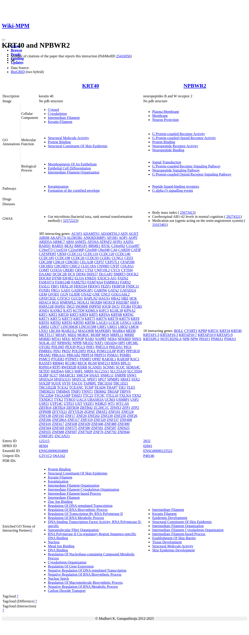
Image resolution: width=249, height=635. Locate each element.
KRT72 (55, 319)
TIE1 (122, 387)
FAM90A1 (111, 282)
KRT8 (135, 319)
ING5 (71, 306)
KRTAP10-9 (207, 335)
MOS (105, 335)
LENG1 (126, 323)
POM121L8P (106, 351)
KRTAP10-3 (169, 335)
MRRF (129, 335)
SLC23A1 (101, 371)
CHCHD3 (61, 266)
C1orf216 (60, 250)
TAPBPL (89, 383)
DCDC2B (60, 274)
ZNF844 (124, 432)
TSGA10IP (62, 395)
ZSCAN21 (62, 436)
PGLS (80, 347)
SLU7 (53, 375)
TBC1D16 (104, 383)
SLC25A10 (118, 371)
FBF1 (55, 286)
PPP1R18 (133, 351)
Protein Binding (59, 142)
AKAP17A (58, 238)
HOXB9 (96, 302)
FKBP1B (118, 286)
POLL (91, 351)
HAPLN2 (91, 298)
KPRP (202, 331)
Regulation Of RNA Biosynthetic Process (78, 510)
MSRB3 (45, 339)
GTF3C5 (63, 298)
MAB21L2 (69, 331)
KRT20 (63, 314)
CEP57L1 (112, 262)
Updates (17, 62)
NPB (185, 339)
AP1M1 (112, 238)
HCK (133, 298)
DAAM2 (45, 274)
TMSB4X (63, 391)
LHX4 (137, 323)
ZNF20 (81, 416)
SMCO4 (82, 375)
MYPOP (78, 339)
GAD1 (66, 290)
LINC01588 (87, 327)
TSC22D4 (46, 395)
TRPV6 (125, 391)
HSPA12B (46, 306)
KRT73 (67, 319)
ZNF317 (73, 420)
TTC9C (99, 395)
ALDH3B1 (74, 238)
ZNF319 (86, 420)
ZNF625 (123, 428)
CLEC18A (88, 266)
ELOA (79, 278)
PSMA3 (230, 339)
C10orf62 (118, 246)
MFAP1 (61, 335)
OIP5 (121, 343)
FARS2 (125, 282)
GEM (43, 294)
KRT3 (74, 314)
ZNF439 (84, 424)
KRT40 (90, 86)
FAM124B (62, 282)
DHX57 (92, 274)
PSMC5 (44, 359)
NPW (194, 339)
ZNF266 (45, 420)
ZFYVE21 (59, 412)
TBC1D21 (120, 383)
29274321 (233, 216)
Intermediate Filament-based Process (74, 493)
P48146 (148, 456)
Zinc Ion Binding (60, 502)
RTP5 (56, 367)
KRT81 (44, 323)
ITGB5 (137, 306)
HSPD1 (60, 306)
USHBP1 (122, 399)
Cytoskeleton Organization (67, 562)
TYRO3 (70, 399)
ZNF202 (94, 416)
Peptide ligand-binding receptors (175, 186)
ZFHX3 (115, 408)
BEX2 (68, 246)
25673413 (187, 212)
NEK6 (112, 339)
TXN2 (136, 395)
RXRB (82, 367)
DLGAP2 (106, 274)
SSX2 (135, 379)
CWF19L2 (102, 270)
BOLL (178, 331)
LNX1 (43, 331)
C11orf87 (133, 246)
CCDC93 (92, 258)
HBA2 (115, 298)
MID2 (72, 335)
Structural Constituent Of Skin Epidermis (77, 146)
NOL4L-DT (47, 343)
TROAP (113, 391)
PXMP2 (85, 359)
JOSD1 (44, 310)
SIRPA (88, 371)
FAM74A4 (95, 282)
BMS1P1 (81, 246)
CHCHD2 (46, 266)
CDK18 (58, 262)
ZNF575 (71, 428)
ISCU (116, 306)
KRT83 (67, 323)
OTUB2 (45, 347)
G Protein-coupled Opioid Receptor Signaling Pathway (191, 174)
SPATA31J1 (62, 379)
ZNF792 (110, 432)
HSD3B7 (122, 302)
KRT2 (53, 314)
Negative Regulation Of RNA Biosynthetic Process (85, 574)
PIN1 (57, 351)
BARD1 (57, 246)
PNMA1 (217, 339)
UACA (81, 399)
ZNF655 (45, 432)
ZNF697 (71, 432)
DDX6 (81, 274)
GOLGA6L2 (120, 294)
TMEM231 (47, 391)
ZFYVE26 (75, 412)
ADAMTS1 (91, 234)
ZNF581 (97, 428)
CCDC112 (74, 254)
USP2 (134, 399)
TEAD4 (100, 387)
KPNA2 (130, 310)
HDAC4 (45, 302)
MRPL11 (116, 335)
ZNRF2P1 (46, 436)
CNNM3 (103, 266)
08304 (43, 446)
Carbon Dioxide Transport (67, 591)
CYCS (115, 270)
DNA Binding (58, 550)
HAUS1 (104, 298)
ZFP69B (45, 412)
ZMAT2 (101, 412)
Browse (16, 50)
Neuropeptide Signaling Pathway (176, 170)
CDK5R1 (72, 262)
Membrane (160, 116)
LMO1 (112, 327)
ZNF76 (98, 432)
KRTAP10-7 (188, 335)
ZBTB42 (86, 408)
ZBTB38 (72, 408)
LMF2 (101, 327)
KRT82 (55, 323)
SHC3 (69, 371)
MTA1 (56, 339)
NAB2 (89, 339)
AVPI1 (117, 242)
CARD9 (124, 250)
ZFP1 (126, 408)
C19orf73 (46, 250)
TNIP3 (76, 391)
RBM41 (58, 363)
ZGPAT (89, 412)
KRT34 (225, 331)
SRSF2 (125, 379)
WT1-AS (122, 404)
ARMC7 (59, 242)
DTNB (57, 278)
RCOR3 (71, 363)
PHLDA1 (116, 347)
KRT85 (78, 323)
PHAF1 (204, 339)
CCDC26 (77, 258)
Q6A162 (59, 456)
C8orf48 (104, 250)
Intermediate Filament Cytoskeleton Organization (83, 489)
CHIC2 (74, 266)
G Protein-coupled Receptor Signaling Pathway (186, 166)
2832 (146, 441)
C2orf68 (91, 250)
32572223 (70, 221)
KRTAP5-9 (225, 335)
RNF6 (115, 363)
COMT (44, 270)
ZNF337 (113, 420)
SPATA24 (46, 379)
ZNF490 (123, 424)
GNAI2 (86, 294)
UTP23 (69, 404)
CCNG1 (117, 258)
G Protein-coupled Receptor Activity (178, 134)
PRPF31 (100, 355)
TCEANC (76, 387)
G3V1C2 (45, 456)
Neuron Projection (165, 120)
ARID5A (45, 242)
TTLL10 (112, 395)
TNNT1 (87, 391)
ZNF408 (126, 420)
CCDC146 (122, 254)
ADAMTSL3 (110, 234)
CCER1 (105, 258)
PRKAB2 (73, 355)
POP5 (121, 351)
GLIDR (74, 294)
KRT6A (104, 314)
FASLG (44, 286)
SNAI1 (94, 375)
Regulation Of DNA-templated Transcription (80, 506)
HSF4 (134, 302)
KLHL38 (116, 310)
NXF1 (99, 343)
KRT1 (43, 314)
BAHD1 (45, 246)
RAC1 (135, 359)
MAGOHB (86, 331)
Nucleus (54, 542)
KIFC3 (104, 310)
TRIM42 (100, 391)
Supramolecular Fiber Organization (73, 530)
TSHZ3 (76, 395)
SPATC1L (79, 379)
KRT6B (116, 314)
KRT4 (83, 314)
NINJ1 (137, 339)
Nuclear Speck (58, 578)
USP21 (44, 404)
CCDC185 (46, 258)
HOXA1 (83, 302)
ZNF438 (71, 424)
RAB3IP (123, 359)
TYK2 (58, 399)
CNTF (115, 266)
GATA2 (113, 290)
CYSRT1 (191, 331)
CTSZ (89, 270)
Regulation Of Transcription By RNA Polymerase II (85, 514)
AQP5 (132, 238)
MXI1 (66, 339)
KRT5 (93, 314)
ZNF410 (45, 424)
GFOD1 (53, 294)
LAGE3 (102, 323)
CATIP (136, 250)
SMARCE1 (67, 375)
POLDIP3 (79, 351)
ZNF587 (110, 428)
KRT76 (101, 319)
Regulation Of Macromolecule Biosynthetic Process (85, 582)
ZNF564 (45, 428)
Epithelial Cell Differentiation (69, 168)
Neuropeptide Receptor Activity (175, 146)
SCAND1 (95, 367)
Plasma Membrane (165, 112)
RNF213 (104, 363)
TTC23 (88, 395)
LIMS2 (44, 327)
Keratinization (58, 186)
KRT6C (128, 314)
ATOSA (92, 242)
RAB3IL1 (109, 359)
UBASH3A (95, 399)
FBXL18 (66, 286)
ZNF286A (59, 420)
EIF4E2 (68, 278)
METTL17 (46, 335)
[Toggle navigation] (3, 39)
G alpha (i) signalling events (172, 190)
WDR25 (101, 404)
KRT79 (124, 319)
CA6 (114, 250)
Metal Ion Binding (61, 546)
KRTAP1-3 (151, 335)
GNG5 (105, 294)
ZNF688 (58, 432)
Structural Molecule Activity (68, 138)
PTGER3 (57, 359)
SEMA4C (133, 367)
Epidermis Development (169, 518)
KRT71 (44, 319)
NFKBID (124, 339)
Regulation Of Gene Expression (71, 566)
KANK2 (56, 310)
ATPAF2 (105, 242)
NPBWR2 (194, 86)
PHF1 (90, 347)
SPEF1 (92, 379)
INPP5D (95, 306)
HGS (55, 302)
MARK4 (118, 331)
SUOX (56, 383)
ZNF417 (58, 424)
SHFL (78, 371)
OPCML (132, 343)
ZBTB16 (45, 408)
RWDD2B (68, 367)
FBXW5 (94, 286)
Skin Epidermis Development (173, 550)
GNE (96, 294)
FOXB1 (44, 290)
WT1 (111, 404)
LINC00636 (69, 327)
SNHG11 (107, 375)
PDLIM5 (57, 347)
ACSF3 (76, 234)
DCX (71, 274)
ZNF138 (45, 416)
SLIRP (44, 375)
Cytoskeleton (57, 114)
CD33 (128, 258)
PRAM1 (45, 355)
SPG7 (102, 379)
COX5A (56, 270)
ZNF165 (58, 416)
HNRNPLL (68, 302)
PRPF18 (87, 355)
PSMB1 (125, 355)
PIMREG (45, 351)
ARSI (70, 242)
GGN (64, 294)
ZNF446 (97, 424)
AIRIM (44, 238)
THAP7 (112, 387)
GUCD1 (77, 298)
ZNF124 (127, 412)
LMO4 (133, 327)
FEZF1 (106, 286)
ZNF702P (85, 432)
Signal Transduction (166, 162)
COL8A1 (127, 266)
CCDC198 (62, 258)
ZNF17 (70, 416)
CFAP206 (127, 262)
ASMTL (81, 242)
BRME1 (94, 246)
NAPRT (101, 339)
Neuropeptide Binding (168, 150)
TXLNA (125, 395)
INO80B (82, 306)
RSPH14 (45, 367)
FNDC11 (132, 286)
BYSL (105, 246)
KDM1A (91, 310)
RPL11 (126, 363)
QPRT (96, 359)
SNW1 (132, 375)
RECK (82, 363)
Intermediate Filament (64, 118)
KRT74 (78, 319)
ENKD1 (90, 278)
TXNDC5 (46, 399)
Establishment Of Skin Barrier (174, 538)
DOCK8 (45, 278)
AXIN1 (128, 242)
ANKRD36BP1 (94, 238)
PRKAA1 (59, 355)
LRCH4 (54, 331)
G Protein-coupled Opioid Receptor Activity (184, 138)
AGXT (133, 234)
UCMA (109, 399)
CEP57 (99, 262)
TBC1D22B (47, 387)
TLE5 (131, 387)
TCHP (88, 387)
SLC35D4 (134, 371)
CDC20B (45, 262)
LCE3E (114, 323)
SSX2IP (44, 383)
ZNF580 (84, 428)
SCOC (120, 367)
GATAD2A (128, 290)
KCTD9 (78, 310)
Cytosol (53, 109)
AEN (124, 234)
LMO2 (123, 327)
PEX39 (70, 347)
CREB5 (68, 270)
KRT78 (113, 319)
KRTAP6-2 (151, 339)
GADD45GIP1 (82, 290)
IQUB (106, 306)
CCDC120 (106, 254)
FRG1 (55, 290)
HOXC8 (109, 302)
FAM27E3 (78, 282)
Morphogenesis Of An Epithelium (72, 164)
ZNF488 (110, 424)
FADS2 (123, 278)
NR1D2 (88, 343)
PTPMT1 (72, 359)
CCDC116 (90, 254)
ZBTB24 (59, 408)
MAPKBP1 (103, 331)
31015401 (159, 225)
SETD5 (44, 371)
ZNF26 (132, 416)
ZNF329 (100, 420)
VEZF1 (88, 404)
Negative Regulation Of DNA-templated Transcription (87, 570)
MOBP (96, 335)
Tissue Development (167, 542)
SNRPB (120, 375)
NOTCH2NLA (171, 339)
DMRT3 (119, 274)
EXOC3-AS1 (107, 278)
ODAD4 (110, 343)
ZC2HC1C (101, 408)
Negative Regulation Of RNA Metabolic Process (83, 586)
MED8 (131, 331)
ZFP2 (135, 408)
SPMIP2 (113, 379)
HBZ (125, 298)
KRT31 (213, 331)
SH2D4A (57, 371)
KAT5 (67, 310)
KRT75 (90, 319)
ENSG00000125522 (157, 451)
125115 (44, 441)
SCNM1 (109, 367)
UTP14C (56, 404)
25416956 (123, 56)
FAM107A (46, 282)
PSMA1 (113, 355)
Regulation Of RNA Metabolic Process (76, 518)
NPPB (77, 343)
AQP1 (123, 238)
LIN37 (55, 327)
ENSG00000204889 (53, 451)
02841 (147, 446)
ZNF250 (120, 416)
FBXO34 (80, 286)
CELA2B (86, 262)
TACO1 (76, 383)
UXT (78, 404)
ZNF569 (58, 428)
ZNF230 (107, 416)
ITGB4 (126, 306)
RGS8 (92, 363)
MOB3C (83, 335)
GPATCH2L (47, 298)
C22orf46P (76, 250)
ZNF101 (114, 412)
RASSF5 (45, 363)
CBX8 (61, 254)
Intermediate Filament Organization (73, 172)
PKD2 (66, 351)
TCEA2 (62, 387)
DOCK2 (132, 274)
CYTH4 (127, 270)
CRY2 (79, 270)
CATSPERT (47, 254)
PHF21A (102, 347)
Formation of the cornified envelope (74, 190)
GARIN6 (100, 290)
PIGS (127, 347)
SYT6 (66, 383)
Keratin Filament (60, 122)
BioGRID (18, 72)
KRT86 (90, 323)
